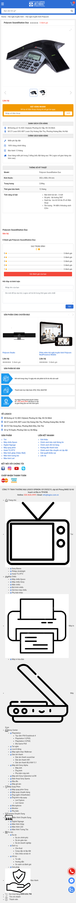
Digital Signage (17, 821)
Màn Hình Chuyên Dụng (18, 817)
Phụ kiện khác (16, 593)
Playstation (15, 733)
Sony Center (11, 730)
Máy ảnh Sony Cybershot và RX (23, 776)
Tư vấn (18, 859)
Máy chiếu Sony (17, 582)
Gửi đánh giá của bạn (38, 274)
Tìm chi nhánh (12, 897)
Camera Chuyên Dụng (15, 814)
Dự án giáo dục (21, 840)
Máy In (39, 626)
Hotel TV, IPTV (16, 574)
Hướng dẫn (19, 862)
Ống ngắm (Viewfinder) (20, 795)
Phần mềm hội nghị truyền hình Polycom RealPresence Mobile (55, 354)
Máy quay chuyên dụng (20, 792)
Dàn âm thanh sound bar (25, 757)
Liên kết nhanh (46, 435)
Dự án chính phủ (21, 838)
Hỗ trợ (13, 856)
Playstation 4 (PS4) (22, 741)
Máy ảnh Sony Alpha (19, 765)
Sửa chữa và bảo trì (23, 854)
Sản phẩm (6, 435)
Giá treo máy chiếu (18, 590)
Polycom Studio (9, 353)
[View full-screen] (70, 29)
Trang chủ (10, 500)
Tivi (39, 534)
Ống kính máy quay (18, 798)
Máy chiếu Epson (17, 579)
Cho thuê (18, 848)
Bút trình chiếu (16, 587)
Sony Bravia (15, 568)
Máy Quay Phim (12, 787)
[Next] (70, 93)
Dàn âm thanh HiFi (22, 760)
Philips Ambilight (17, 571)
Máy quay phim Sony (19, 789)
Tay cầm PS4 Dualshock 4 (25, 736)
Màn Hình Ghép (17, 824)
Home (3, 17)
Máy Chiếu (10, 577)
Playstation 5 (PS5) (22, 738)
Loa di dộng (15, 749)
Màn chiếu (15, 585)
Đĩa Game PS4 (21, 744)
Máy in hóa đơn (17, 659)
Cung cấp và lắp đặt (23, 851)
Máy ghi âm (15, 784)
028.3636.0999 (30, 495)
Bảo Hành (21, 880)
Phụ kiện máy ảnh (22, 773)
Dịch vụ (14, 846)
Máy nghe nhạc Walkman (21, 752)
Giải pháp (14, 867)
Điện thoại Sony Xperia (20, 779)
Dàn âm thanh (16, 754)
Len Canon (19, 803)
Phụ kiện (14, 811)
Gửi (68, 113)
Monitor (14, 808)
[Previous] (5, 93)
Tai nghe (14, 746)
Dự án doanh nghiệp (23, 843)
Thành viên (11, 899)
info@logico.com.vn (50, 495)
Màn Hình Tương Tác (19, 829)
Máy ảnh (18, 768)
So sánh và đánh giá (23, 864)
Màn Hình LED (16, 827)
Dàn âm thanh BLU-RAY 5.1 (26, 763)
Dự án (13, 835)
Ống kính (18, 771)
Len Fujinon (19, 800)
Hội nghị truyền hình (16, 17)
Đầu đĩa (14, 781)
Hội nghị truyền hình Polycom (37, 17)
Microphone (15, 806)
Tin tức (9, 832)
